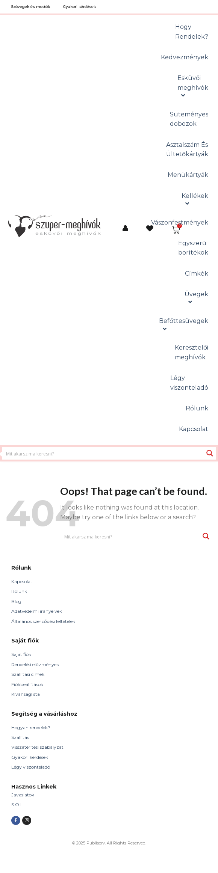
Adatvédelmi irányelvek (36, 611)
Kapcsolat (21, 581)
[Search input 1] (103, 453)
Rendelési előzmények (35, 664)
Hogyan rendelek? (30, 727)
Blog (16, 601)
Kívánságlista (25, 694)
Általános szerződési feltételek (43, 621)
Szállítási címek (27, 674)
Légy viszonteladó (30, 767)
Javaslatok (22, 795)
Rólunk (19, 591)
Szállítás (20, 737)
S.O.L (17, 804)
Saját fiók (21, 654)
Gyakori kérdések (29, 757)
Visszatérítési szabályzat (37, 747)
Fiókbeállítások (27, 684)
